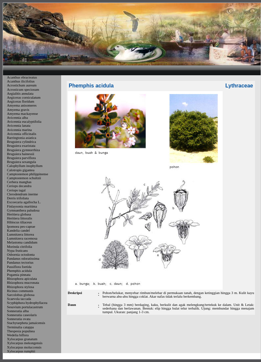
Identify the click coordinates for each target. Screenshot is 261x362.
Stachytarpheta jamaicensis (26, 323)
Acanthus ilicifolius (21, 81)
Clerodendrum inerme (22, 194)
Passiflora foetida (19, 267)
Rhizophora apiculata (22, 278)
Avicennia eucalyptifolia (24, 121)
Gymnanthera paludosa (23, 210)
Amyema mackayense (22, 113)
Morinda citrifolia (19, 246)
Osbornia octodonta (21, 254)
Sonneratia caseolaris (22, 315)
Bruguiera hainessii (20, 154)
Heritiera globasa (19, 214)
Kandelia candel (18, 230)
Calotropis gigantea (20, 170)
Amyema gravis (18, 110)
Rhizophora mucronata (23, 283)
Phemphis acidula (19, 271)
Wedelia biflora (18, 335)
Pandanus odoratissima (23, 258)
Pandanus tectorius (20, 263)
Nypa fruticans (17, 250)
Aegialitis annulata (20, 93)
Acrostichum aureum (22, 85)
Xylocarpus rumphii (21, 351)
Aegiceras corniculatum (23, 97)
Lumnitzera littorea (20, 234)
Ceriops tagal (16, 190)
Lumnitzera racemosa (22, 238)
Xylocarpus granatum (22, 339)
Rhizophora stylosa (20, 287)
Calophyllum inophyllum (24, 166)
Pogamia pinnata (18, 275)
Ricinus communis (20, 291)
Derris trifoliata (18, 198)
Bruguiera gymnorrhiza (23, 150)
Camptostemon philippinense (27, 174)
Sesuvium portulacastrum (25, 307)
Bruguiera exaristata (21, 146)
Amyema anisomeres (22, 106)
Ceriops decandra (19, 186)
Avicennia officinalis (21, 134)
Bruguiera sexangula (21, 162)
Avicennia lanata (18, 126)
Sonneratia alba (18, 311)
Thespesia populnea (21, 331)
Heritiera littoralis (19, 218)
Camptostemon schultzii (24, 178)
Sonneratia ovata (18, 319)
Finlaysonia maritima (22, 206)
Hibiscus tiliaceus (19, 222)
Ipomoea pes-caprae (21, 226)
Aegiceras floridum (20, 101)
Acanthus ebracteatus (22, 77)
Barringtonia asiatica (21, 138)
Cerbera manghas (19, 182)
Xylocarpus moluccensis (24, 347)
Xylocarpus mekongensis (24, 343)
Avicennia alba (17, 117)
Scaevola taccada (19, 299)
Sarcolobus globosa (20, 295)
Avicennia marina (19, 130)
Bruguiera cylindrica (21, 142)
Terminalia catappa (20, 327)
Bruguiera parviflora (21, 158)
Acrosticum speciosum (23, 89)
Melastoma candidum (22, 243)
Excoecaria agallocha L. (24, 202)
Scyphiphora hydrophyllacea (27, 303)
